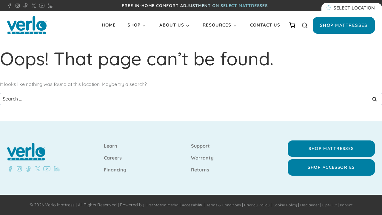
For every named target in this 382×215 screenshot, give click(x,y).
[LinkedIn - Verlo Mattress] (49, 5)
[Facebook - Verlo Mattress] (9, 5)
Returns (200, 170)
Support (200, 146)
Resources (217, 25)
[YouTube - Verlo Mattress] (40, 5)
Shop (134, 25)
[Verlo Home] (27, 25)
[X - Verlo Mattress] (32, 6)
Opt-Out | (338, 205)
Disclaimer (315, 205)
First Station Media (153, 205)
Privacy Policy (258, 205)
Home (109, 25)
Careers (113, 158)
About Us (171, 25)
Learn (110, 146)
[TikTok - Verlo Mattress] (24, 5)
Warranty (202, 158)
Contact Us (265, 25)
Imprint (356, 205)
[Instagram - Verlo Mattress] (16, 5)
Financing (115, 170)
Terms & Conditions (221, 205)
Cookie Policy (288, 205)
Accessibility (187, 205)
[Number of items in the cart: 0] (292, 25)
